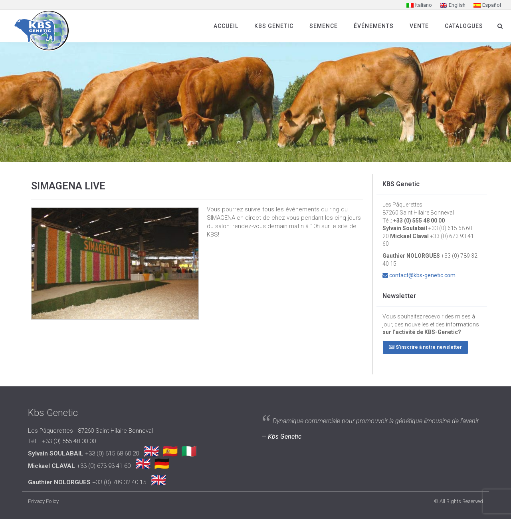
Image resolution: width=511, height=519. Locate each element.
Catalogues (464, 26)
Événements (374, 26)
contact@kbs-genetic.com (422, 275)
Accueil (226, 26)
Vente (419, 26)
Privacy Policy (43, 501)
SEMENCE (323, 26)
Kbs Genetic (273, 26)
